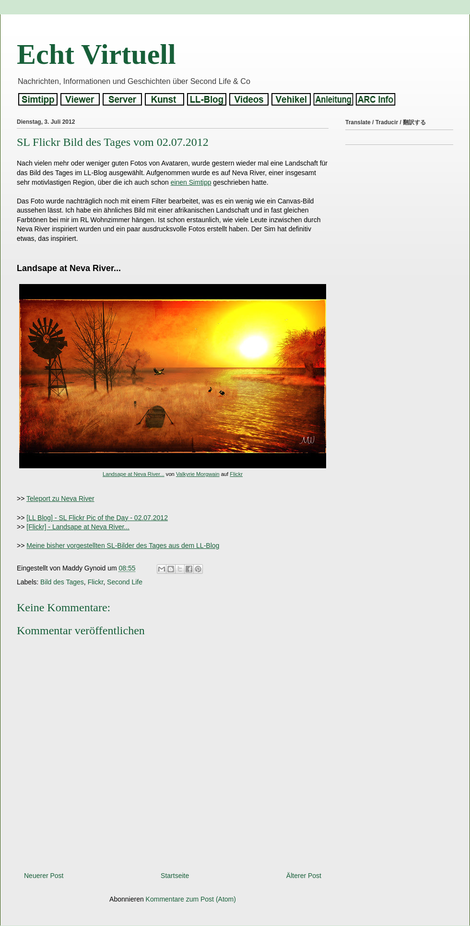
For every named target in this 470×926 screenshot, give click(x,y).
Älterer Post (303, 875)
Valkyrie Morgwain (198, 474)
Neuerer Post (43, 875)
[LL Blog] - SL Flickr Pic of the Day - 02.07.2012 (97, 518)
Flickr (236, 474)
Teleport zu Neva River (60, 498)
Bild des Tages (62, 582)
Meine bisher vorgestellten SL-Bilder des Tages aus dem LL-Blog (122, 545)
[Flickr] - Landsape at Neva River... (77, 527)
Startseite (175, 875)
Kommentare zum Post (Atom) (191, 899)
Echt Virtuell (96, 54)
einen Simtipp (191, 182)
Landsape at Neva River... (133, 474)
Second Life (124, 582)
